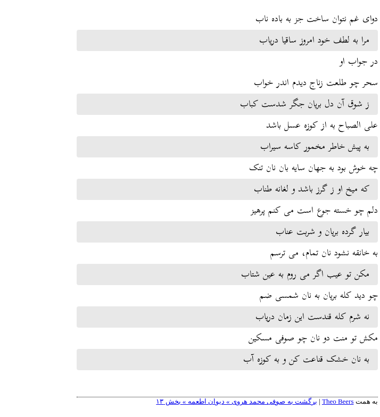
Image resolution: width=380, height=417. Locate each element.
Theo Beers (301, 401)
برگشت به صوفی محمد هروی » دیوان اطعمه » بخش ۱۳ (199, 401)
